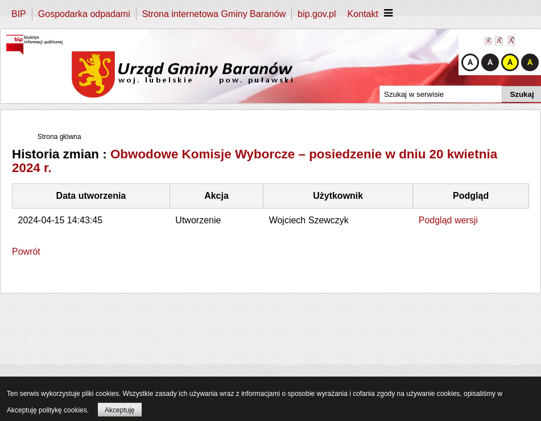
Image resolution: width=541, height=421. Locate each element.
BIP (18, 14)
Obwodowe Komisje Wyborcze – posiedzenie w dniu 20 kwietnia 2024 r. (254, 161)
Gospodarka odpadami (84, 14)
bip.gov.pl (317, 14)
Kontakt (363, 14)
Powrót (26, 251)
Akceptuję (120, 410)
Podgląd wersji (448, 220)
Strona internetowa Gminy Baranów (214, 14)
